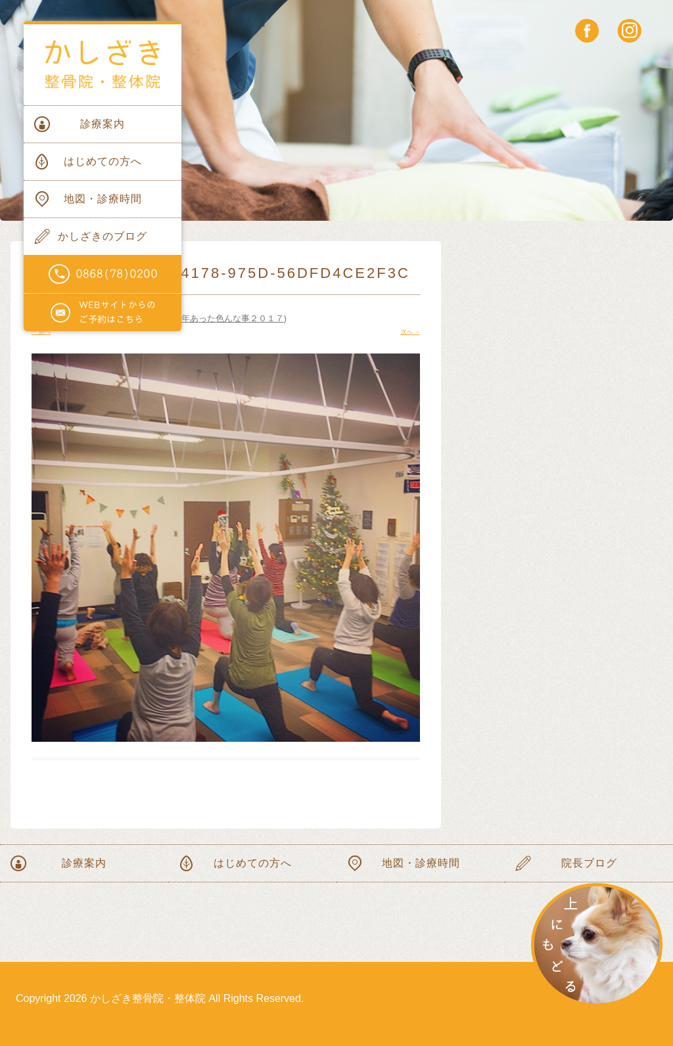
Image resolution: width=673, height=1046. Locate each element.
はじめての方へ (103, 161)
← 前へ (41, 332)
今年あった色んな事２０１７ (228, 318)
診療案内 (102, 123)
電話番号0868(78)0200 (102, 274)
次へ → (410, 332)
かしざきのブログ (102, 236)
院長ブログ (589, 863)
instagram (629, 30)
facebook (587, 30)
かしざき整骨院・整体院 (102, 64)
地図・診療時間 (103, 198)
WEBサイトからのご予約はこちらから (102, 313)
